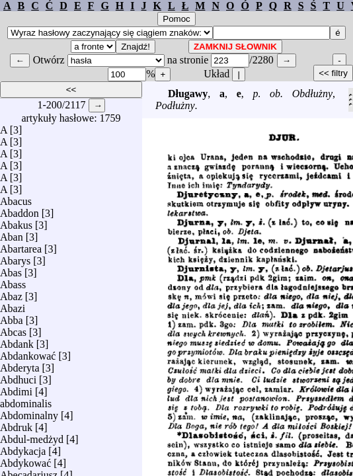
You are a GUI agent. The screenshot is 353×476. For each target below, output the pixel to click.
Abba (11, 317)
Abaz (11, 293)
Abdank (17, 340)
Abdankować (28, 352)
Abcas (13, 329)
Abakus (16, 221)
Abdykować (25, 459)
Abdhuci (18, 376)
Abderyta (20, 364)
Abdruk (16, 424)
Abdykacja (23, 448)
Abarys (15, 257)
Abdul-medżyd (31, 436)
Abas (11, 269)
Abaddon (19, 210)
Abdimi (16, 388)
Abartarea (21, 245)
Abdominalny (29, 412)
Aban (11, 233)
